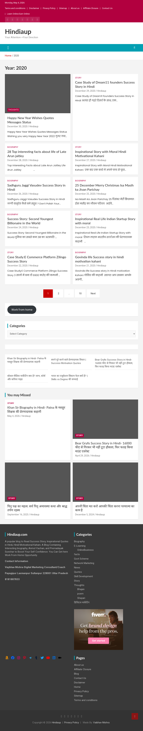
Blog (76, 673)
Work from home (21, 309)
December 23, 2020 (85, 227)
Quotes (78, 571)
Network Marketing (84, 563)
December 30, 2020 (17, 126)
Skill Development (83, 576)
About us (75, 8)
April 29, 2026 (82, 455)
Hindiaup (18, 31)
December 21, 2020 (85, 265)
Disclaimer (34, 8)
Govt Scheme (81, 558)
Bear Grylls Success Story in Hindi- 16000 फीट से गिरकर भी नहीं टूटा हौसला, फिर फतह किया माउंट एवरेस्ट (114, 363)
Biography (12, 147)
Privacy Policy (49, 8)
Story (78, 78)
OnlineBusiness (85, 549)
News (77, 567)
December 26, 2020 (17, 193)
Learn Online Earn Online (18, 14)
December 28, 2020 (17, 160)
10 (80, 293)
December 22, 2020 (17, 265)
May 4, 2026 (13, 416)
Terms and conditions (15, 8)
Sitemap (63, 8)
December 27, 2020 (85, 160)
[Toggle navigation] (8, 48)
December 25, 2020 (85, 193)
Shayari (81, 598)
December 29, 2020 (85, 91)
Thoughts (13, 110)
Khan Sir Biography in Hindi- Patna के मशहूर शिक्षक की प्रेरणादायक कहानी (36, 409)
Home (77, 686)
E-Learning (79, 545)
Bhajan (80, 589)
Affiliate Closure (90, 8)
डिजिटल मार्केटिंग (81, 602)
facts (77, 554)
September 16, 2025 (17, 514)
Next (93, 293)
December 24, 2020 (17, 227)
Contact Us (107, 8)
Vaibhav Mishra (101, 722)
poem (80, 593)
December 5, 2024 (84, 514)
